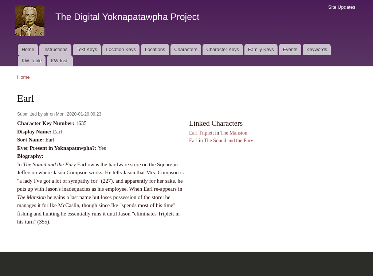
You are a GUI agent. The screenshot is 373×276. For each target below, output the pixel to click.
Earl (193, 140)
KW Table (31, 60)
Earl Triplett (201, 133)
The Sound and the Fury (228, 140)
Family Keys (261, 49)
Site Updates (341, 7)
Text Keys (86, 49)
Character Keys (223, 49)
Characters (185, 49)
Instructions (55, 49)
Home (27, 49)
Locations (155, 49)
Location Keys (121, 49)
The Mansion (233, 133)
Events (290, 49)
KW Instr (60, 60)
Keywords (316, 49)
